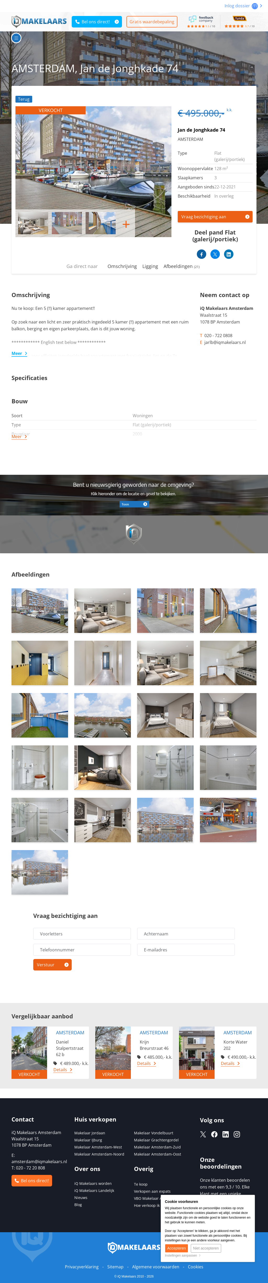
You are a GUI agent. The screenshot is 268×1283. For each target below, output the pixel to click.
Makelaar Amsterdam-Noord (99, 1154)
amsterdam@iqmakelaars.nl (39, 1161)
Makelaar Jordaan (89, 1132)
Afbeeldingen (182, 266)
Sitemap (115, 1267)
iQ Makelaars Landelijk (94, 1190)
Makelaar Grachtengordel (156, 1139)
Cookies (195, 1267)
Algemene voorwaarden (155, 1267)
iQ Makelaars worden (93, 1183)
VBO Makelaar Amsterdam (157, 1198)
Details (60, 1070)
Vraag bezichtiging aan (203, 217)
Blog (78, 1204)
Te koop (141, 1184)
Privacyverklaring (82, 1267)
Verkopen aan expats (152, 1191)
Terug (24, 99)
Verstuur (45, 965)
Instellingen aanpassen (183, 1255)
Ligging (150, 266)
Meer (17, 353)
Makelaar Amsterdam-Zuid (157, 1147)
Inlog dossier (243, 6)
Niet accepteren (206, 1249)
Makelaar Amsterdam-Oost (157, 1154)
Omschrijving (122, 266)
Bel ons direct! (92, 22)
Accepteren (176, 1249)
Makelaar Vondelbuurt (153, 1132)
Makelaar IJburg (88, 1139)
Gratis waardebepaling (152, 22)
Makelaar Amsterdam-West (98, 1147)
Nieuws (80, 1197)
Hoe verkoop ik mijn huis (155, 1205)
